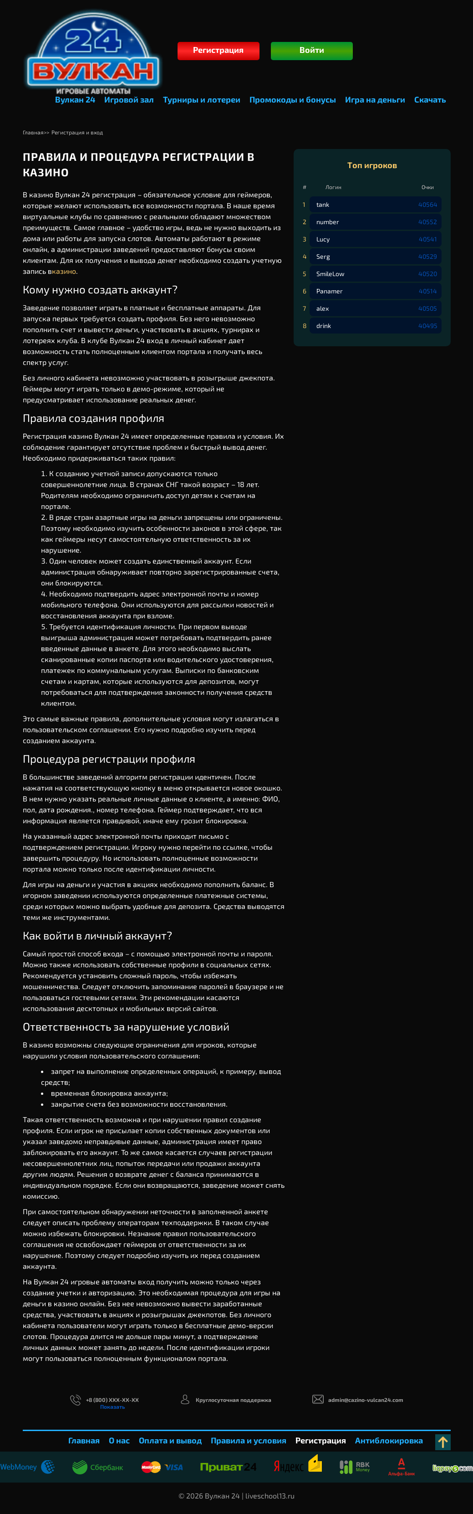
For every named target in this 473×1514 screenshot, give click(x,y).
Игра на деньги (375, 99)
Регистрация (218, 50)
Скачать (430, 99)
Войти (312, 50)
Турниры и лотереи (201, 99)
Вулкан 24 (75, 99)
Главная (84, 1440)
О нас (119, 1440)
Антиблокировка (389, 1440)
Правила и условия (248, 1440)
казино (64, 271)
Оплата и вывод (170, 1440)
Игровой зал (129, 99)
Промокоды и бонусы (292, 99)
